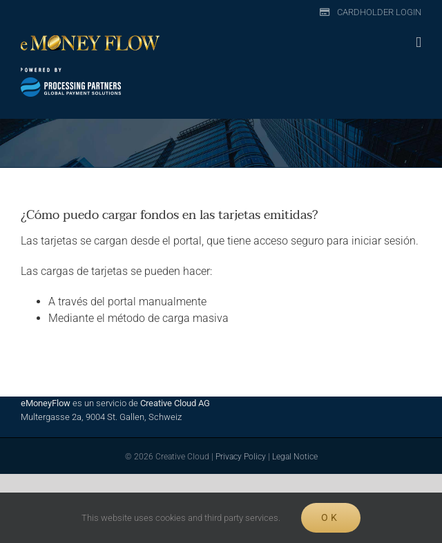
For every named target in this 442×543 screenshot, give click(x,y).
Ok (330, 517)
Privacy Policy (240, 456)
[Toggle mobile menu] (418, 42)
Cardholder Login (379, 12)
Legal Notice (295, 456)
